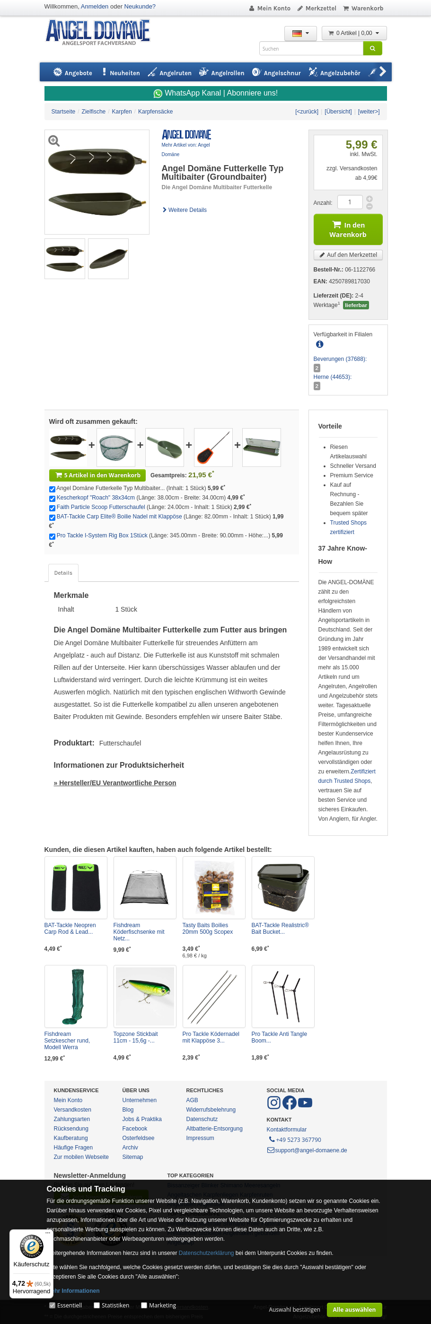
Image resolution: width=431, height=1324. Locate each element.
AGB (192, 1100)
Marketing (162, 1305)
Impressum (200, 1138)
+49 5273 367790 (294, 1139)
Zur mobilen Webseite (81, 1157)
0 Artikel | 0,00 (354, 33)
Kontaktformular (287, 1129)
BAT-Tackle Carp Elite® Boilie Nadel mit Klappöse (119, 516)
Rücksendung (71, 1128)
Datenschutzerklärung (206, 1253)
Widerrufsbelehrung (211, 1109)
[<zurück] (306, 111)
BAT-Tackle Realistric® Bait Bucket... (280, 928)
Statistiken (115, 1305)
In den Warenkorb (347, 228)
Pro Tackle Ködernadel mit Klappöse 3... (211, 1037)
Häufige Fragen (73, 1147)
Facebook (135, 1128)
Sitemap (133, 1157)
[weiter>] (369, 111)
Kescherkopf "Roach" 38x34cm (96, 497)
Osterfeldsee (139, 1138)
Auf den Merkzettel (348, 255)
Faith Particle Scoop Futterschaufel (101, 507)
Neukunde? (140, 6)
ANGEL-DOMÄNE (102, 33)
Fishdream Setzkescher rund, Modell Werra (67, 1041)
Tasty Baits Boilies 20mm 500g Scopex (208, 928)
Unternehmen (140, 1100)
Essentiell (69, 1305)
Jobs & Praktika (142, 1119)
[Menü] (47, 1235)
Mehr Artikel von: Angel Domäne (186, 149)
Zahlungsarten (72, 1119)
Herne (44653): (333, 377)
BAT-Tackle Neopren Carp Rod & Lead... (70, 928)
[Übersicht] (338, 111)
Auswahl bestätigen (294, 1310)
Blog (128, 1109)
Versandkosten (72, 1109)
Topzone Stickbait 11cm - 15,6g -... (136, 1037)
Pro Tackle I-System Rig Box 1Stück (102, 535)
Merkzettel (316, 8)
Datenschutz (202, 1119)
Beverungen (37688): (340, 359)
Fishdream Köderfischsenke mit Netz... (139, 932)
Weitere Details (184, 210)
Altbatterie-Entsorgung (214, 1128)
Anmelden (95, 6)
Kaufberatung (71, 1138)
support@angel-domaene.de (307, 1150)
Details (63, 573)
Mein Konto (269, 8)
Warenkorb (362, 8)
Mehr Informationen (73, 1291)
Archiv (130, 1147)
